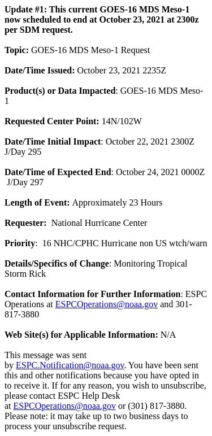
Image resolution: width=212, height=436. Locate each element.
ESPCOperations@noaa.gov (106, 304)
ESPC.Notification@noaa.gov (70, 365)
